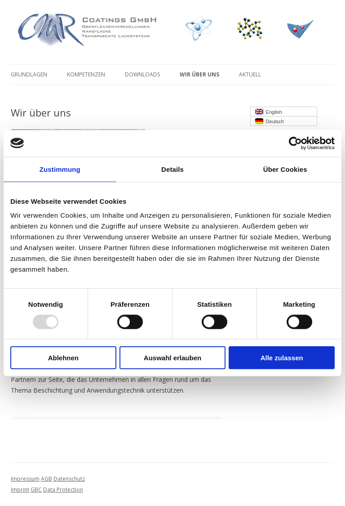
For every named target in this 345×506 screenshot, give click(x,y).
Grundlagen (29, 74)
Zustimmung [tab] (60, 169)
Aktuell (250, 74)
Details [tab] (172, 169)
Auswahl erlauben (172, 358)
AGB (46, 479)
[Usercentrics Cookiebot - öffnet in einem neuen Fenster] (295, 143)
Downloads (142, 74)
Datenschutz (69, 479)
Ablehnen (63, 358)
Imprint (20, 489)
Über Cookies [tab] (285, 169)
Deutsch (269, 121)
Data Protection (63, 489)
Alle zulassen (282, 358)
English (268, 112)
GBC (36, 489)
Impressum (25, 479)
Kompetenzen (86, 74)
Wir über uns (199, 74)
